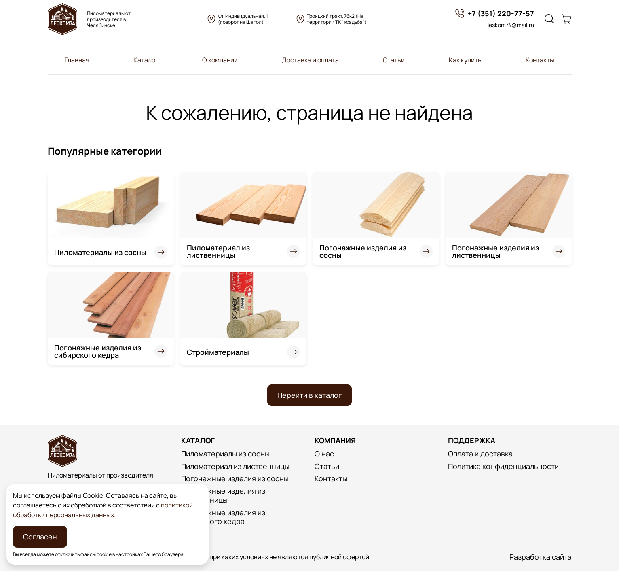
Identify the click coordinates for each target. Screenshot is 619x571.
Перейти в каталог (309, 395)
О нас (324, 453)
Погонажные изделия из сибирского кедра (97, 351)
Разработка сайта (540, 557)
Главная (77, 59)
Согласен (40, 536)
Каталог (145, 59)
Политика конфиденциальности (503, 466)
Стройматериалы (218, 352)
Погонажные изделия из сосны (362, 251)
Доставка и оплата (310, 59)
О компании (220, 59)
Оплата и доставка (480, 453)
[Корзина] (566, 19)
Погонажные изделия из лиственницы (495, 251)
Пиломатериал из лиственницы (218, 251)
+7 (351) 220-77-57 (494, 13)
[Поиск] (549, 19)
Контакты (540, 59)
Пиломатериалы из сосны (100, 252)
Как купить (465, 59)
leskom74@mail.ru (511, 25)
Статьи (394, 59)
